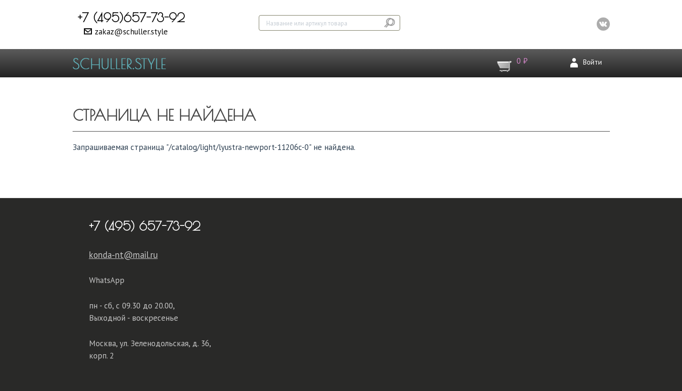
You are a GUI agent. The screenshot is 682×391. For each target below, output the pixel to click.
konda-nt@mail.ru (123, 254)
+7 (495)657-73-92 (131, 17)
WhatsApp (106, 280)
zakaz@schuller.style (131, 31)
